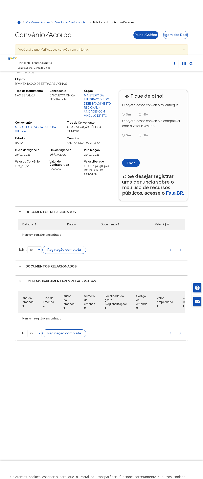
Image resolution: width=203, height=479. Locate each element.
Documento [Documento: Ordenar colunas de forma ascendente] (109, 169)
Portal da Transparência (34, 8)
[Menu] (11, 8)
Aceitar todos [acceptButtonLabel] (105, 464)
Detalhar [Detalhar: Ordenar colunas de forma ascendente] (28, 169)
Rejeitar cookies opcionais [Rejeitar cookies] (105, 455)
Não (145, 59)
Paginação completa (64, 195)
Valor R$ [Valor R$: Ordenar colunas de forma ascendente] (160, 169)
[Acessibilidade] (184, 9)
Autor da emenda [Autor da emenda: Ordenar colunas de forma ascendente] (69, 245)
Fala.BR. (175, 138)
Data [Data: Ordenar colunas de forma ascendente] (70, 169)
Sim (128, 59)
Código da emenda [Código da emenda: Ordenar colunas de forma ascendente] (141, 245)
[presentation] (152, 92)
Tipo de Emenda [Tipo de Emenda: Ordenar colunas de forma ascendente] (48, 245)
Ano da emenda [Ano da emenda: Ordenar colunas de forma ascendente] (28, 245)
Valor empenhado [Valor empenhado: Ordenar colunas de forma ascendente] (165, 245)
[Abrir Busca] (191, 9)
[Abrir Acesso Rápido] (174, 9)
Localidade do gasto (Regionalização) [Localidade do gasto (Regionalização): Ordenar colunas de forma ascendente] (116, 245)
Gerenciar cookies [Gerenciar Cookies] (105, 446)
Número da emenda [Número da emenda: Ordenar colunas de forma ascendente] (89, 245)
